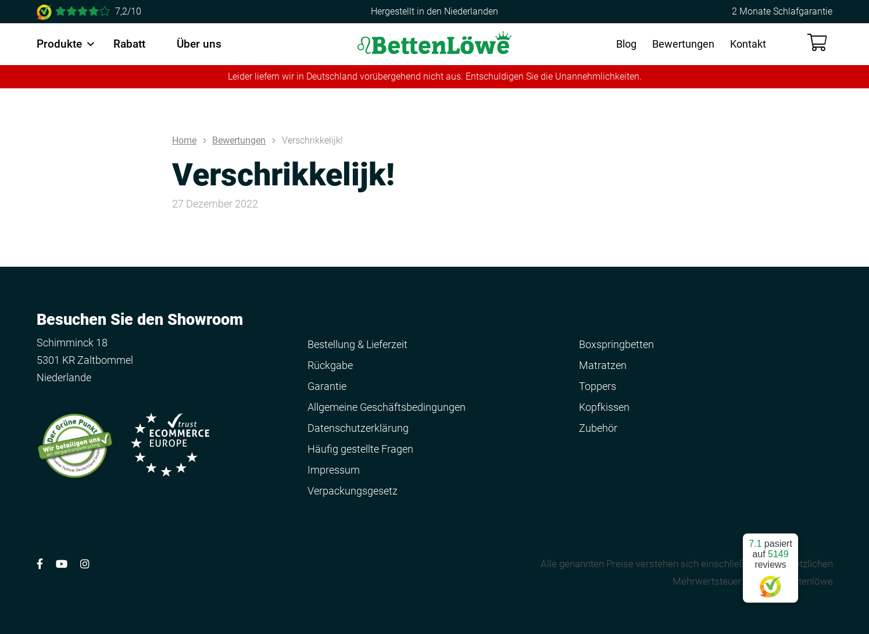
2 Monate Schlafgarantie (782, 11)
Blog (626, 44)
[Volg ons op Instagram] (85, 564)
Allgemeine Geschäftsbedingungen (386, 407)
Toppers (597, 386)
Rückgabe (330, 365)
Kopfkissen (604, 407)
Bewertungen (683, 44)
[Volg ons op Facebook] (40, 564)
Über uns (199, 44)
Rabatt (129, 44)
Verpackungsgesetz (352, 491)
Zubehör (598, 428)
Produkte (59, 44)
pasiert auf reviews (770, 563)
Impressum (333, 470)
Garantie (326, 386)
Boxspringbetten (616, 344)
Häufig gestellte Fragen (360, 449)
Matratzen (603, 365)
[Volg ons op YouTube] (61, 564)
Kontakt (748, 44)
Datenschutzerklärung (358, 428)
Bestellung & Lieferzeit (357, 344)
